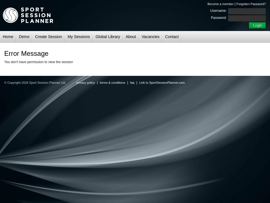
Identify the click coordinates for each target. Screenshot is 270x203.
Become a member (221, 4)
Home (8, 36)
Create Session (48, 36)
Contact (172, 36)
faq (132, 82)
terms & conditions (112, 82)
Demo (24, 36)
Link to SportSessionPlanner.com (162, 82)
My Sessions (79, 36)
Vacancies (151, 36)
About (131, 36)
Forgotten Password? (251, 4)
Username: (218, 11)
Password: (219, 18)
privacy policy (85, 82)
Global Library (108, 36)
